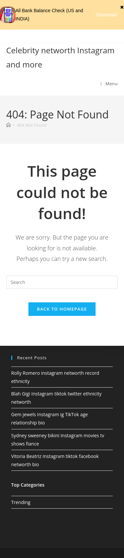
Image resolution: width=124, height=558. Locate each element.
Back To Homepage (62, 309)
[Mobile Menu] (109, 84)
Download (106, 14)
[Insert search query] (62, 282)
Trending (20, 502)
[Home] (8, 125)
